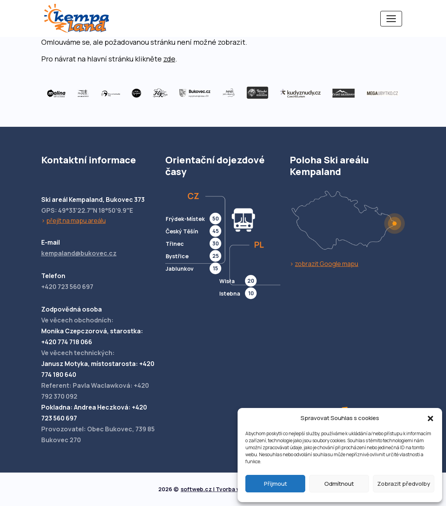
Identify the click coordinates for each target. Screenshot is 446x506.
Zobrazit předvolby (403, 484)
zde (169, 58)
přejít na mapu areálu (76, 220)
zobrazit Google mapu (326, 263)
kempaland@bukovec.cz (79, 253)
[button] (430, 418)
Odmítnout (339, 484)
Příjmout (275, 484)
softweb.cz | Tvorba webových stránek (234, 489)
